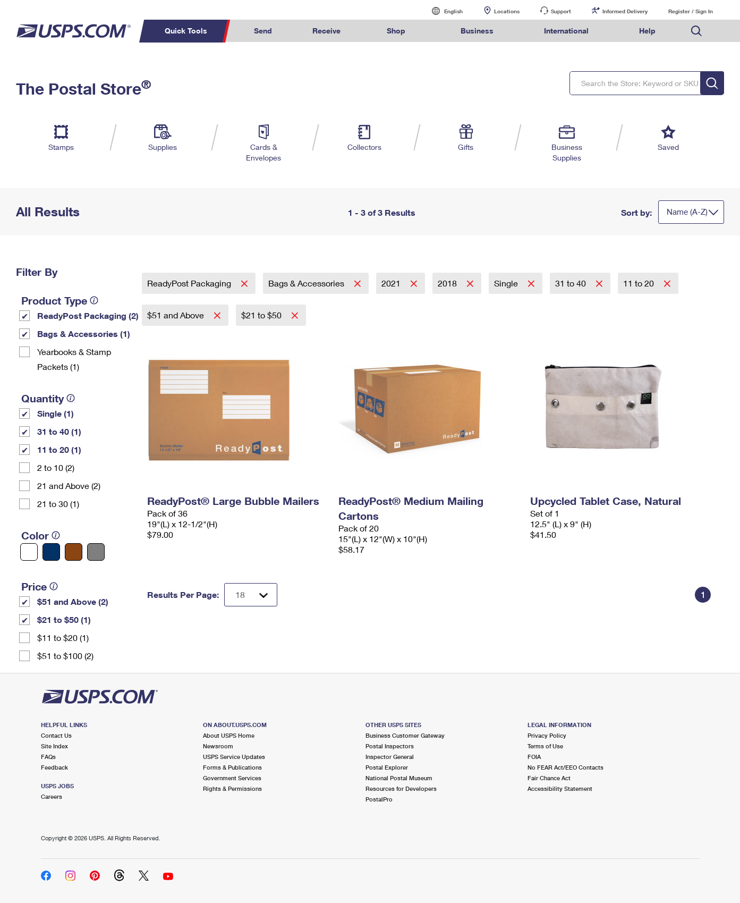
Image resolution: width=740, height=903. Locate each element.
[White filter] (29, 552)
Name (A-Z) (687, 211)
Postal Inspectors (389, 745)
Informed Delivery (625, 11)
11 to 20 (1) (59, 449)
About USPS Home (228, 735)
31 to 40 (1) (59, 431)
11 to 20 (639, 283)
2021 (392, 283)
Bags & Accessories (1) (83, 333)
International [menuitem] (566, 30)
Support (561, 11)
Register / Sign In (690, 11)
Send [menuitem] (263, 30)
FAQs (48, 756)
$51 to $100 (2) (65, 656)
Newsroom (218, 745)
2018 (448, 283)
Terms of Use (545, 745)
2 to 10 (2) (55, 467)
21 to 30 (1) (58, 504)
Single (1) (55, 413)
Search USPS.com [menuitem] (696, 31)
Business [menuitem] (477, 30)
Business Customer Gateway (405, 735)
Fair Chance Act (549, 777)
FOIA (534, 756)
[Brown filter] (73, 552)
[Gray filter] (96, 552)
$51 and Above (176, 315)
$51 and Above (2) (72, 601)
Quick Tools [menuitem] (186, 30)
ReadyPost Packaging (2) (88, 315)
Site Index (54, 745)
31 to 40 (571, 283)
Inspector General (389, 756)
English (442, 11)
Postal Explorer (386, 767)
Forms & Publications (232, 767)
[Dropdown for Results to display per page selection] (250, 594)
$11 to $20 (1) (63, 637)
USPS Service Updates (234, 756)
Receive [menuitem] (326, 30)
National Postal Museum (398, 777)
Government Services (232, 777)
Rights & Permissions (232, 788)
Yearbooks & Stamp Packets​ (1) (74, 359)
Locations (507, 11)
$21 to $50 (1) (64, 619)
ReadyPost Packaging (190, 283)
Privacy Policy (547, 735)
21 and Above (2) (68, 485)
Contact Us (56, 735)
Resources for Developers (401, 788)
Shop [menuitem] (396, 30)
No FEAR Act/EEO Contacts (565, 767)
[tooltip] (94, 300)
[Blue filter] (51, 552)
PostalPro (379, 799)
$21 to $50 (262, 315)
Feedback (54, 767)
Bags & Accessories (307, 283)
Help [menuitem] (647, 30)
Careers (51, 796)
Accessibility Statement (560, 788)
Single (507, 283)
